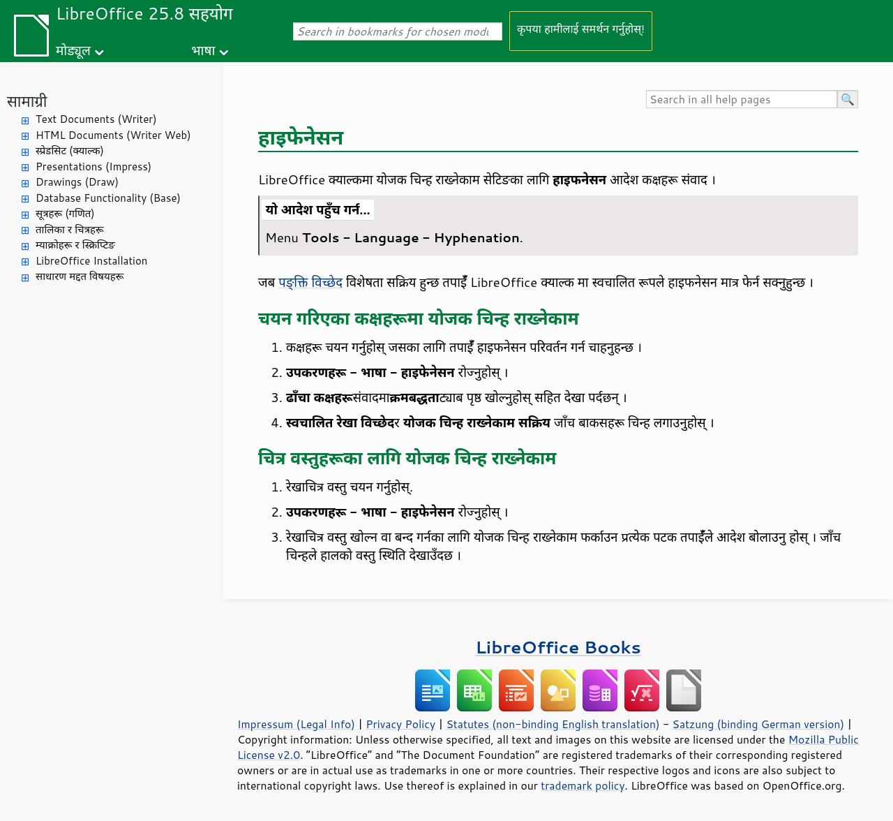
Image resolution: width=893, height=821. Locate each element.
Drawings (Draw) (77, 182)
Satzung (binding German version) (759, 724)
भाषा (203, 49)
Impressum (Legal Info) (296, 724)
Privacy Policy (400, 724)
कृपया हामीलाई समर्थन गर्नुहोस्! (581, 28)
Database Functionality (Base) (108, 198)
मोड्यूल (73, 49)
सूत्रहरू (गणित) (65, 213)
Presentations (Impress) (93, 166)
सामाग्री (27, 101)
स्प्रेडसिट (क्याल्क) (70, 150)
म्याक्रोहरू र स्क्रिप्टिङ (75, 244)
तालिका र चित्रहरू (70, 229)
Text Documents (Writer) (96, 119)
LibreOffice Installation (91, 260)
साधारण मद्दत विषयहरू (79, 276)
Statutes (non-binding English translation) (552, 724)
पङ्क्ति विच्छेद (310, 282)
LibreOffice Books (558, 647)
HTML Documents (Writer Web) (113, 135)
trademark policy (582, 785)
